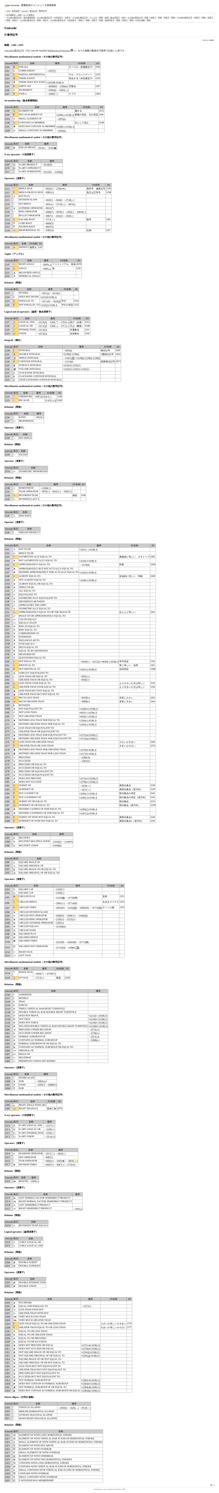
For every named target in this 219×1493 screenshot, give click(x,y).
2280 (7, 778)
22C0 (7, 1125)
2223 (7, 293)
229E (7, 934)
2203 (7, 78)
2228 (7, 326)
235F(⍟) (60, 923)
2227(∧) (50, 1125)
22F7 (7, 1452)
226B (7, 701)
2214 (7, 196)
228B (7, 821)
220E (7, 148)
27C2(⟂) (40, 977)
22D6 (7, 1309)
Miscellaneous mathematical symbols (22, 56)
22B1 (7, 1033)
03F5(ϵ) (62, 119)
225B (7, 644)
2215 (7, 200)
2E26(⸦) (86, 786)
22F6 (7, 1449)
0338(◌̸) (60, 82)
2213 (7, 192)
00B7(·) (49, 216)
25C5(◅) (95, 1036)
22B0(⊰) (86, 757)
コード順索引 (28, 15)
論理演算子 (109, 20)
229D (7, 930)
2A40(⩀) (68, 841)
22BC (7, 1085)
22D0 (7, 1262)
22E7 (7, 1369)
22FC (7, 1470)
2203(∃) (51, 82)
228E (7, 845)
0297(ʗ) (52, 71)
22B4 (7, 1043)
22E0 (7, 1345)
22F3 (7, 1438)
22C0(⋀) (43, 322)
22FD (7, 1473)
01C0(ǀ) (56, 293)
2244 (7, 561)
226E (7, 712)
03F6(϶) (62, 131)
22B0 (7, 1029)
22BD (7, 1088)
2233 (7, 380)
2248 (7, 576)
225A (7, 640)
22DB (7, 1327)
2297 (7, 908)
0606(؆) (50, 223)
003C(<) (85, 676)
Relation (8, 444)
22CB (7, 1205)
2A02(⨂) (72, 908)
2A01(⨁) (60, 897)
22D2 (7, 1282)
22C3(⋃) (43, 333)
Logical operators (13, 1232)
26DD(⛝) (71, 942)
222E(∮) (68, 365)
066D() (50, 1161)
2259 (7, 637)
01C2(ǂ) (96, 661)
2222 (7, 276)
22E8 (7, 1373)
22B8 (7, 1057)
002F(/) (49, 200)
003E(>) (85, 679)
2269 (7, 694)
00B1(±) (50, 192)
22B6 (7, 1050)
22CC (7, 1208)
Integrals (8, 340)
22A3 (7, 955)
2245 (7, 565)
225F (7, 658)
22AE (7, 1022)
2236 (7, 417)
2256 (7, 626)
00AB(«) (86, 697)
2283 (7, 789)
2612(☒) (60, 942)
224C (7, 591)
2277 (7, 746)
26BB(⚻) (52, 1084)
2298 (7, 912)
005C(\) (49, 204)
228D (7, 841)
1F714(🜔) (72, 903)
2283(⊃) (85, 797)
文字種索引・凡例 (13, 15)
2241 (7, 549)
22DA (7, 1324)
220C (7, 126)
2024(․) (69, 216)
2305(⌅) (41, 1084)
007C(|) (46, 293)
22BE (7, 1105)
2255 (7, 623)
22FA (7, 1463)
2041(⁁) (78, 1209)
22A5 (7, 978)
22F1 (7, 1418)
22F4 (7, 1442)
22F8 (7, 1456)
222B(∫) (67, 354)
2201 (7, 71)
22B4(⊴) (86, 1387)
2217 (7, 208)
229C (7, 926)
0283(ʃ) (68, 350)
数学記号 (33, 11)
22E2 (7, 1352)
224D (7, 594)
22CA (7, 1201)
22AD (7, 1019)
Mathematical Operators (61, 50)
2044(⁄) (59, 200)
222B (7, 350)
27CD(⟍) (60, 204)
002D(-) (49, 188)
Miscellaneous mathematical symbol (22, 137)
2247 (7, 572)
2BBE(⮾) (84, 908)
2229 (7, 330)
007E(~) (46, 491)
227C (7, 764)
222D (7, 358)
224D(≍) (85, 709)
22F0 (7, 1415)
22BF (7, 1108)
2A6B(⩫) (46, 488)
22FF (7, 1480)
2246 (7, 568)
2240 (7, 532)
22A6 (7, 994)
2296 (7, 903)
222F (7, 365)
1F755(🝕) (61, 947)
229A (7, 919)
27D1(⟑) (65, 322)
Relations (9, 282)
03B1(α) (50, 230)
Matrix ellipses (11, 1397)
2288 (7, 809)
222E (7, 361)
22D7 (7, 1313)
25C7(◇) (50, 1153)
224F (7, 601)
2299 (7, 916)
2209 (7, 115)
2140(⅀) (59, 172)
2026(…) (74, 1408)
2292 (7, 872)
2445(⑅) (35, 1181)
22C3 (7, 1136)
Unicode (24, 11)
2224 (7, 297)
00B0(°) (49, 212)
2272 (7, 728)
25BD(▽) (53, 94)
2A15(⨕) (69, 361)
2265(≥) (84, 724)
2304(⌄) (54, 326)
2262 (7, 669)
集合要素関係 (29, 17)
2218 (7, 212)
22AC (7, 1015)
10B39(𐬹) (81, 212)
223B (7, 488)
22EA (7, 1380)
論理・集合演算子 (112, 17)
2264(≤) (84, 720)
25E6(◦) (70, 212)
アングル (93, 17)
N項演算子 (58, 17)
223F (7, 516)
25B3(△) (63, 90)
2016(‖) (57, 301)
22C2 (7, 1133)
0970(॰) (60, 212)
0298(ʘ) (60, 915)
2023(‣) (41, 148)
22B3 (7, 1040)
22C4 (7, 1153)
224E (7, 598)
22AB (7, 1012)
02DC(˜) (68, 491)
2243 (7, 557)
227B (7, 761)
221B (7, 223)
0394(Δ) (52, 90)
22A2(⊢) (94, 1015)
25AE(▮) (52, 148)
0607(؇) (50, 227)
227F (7, 775)
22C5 (7, 1157)
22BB (7, 1081)
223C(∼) (85, 549)
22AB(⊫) (94, 1026)
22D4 (7, 1302)
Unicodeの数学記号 (14, 50)
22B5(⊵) (86, 1390)
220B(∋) (61, 127)
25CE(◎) (71, 919)
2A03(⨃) (57, 841)
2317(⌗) (87, 1306)
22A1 (7, 947)
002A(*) (50, 208)
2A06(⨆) (60, 893)
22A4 (7, 973)
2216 (7, 204)
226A (7, 698)
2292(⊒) (86, 1356)
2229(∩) (50, 1133)
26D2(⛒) (60, 908)
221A (7, 219)
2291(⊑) (86, 1352)
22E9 (7, 1376)
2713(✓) (50, 219)
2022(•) (59, 216)
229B (7, 923)
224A (7, 584)
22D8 (7, 1316)
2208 (7, 111)
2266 (7, 683)
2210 (7, 168)
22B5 (7, 1047)
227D (7, 768)
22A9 (7, 1005)
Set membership (12, 100)
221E (7, 247)
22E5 (7, 1362)
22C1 (7, 1129)
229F (7, 937)
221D (7, 230)
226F (7, 716)
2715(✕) (71, 1164)
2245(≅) (84, 572)
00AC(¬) (57, 491)
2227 (7, 322)
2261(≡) (84, 669)
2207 (7, 94)
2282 (7, 785)
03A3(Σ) (48, 172)
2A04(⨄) (57, 845)
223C (7, 491)
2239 (7, 454)
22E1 (7, 1349)
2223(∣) (44, 297)
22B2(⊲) (86, 1380)
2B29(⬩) (61, 1153)
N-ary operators (12, 154)
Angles (7, 254)
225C (7, 647)
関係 (101, 17)
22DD (7, 1335)
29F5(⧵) (71, 204)
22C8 (7, 1181)
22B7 (7, 1054)
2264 (7, 676)
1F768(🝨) (51, 973)
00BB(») (86, 701)
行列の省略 (140, 20)
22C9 (7, 1198)
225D (7, 651)
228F (7, 862)
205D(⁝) (63, 1408)
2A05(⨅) (60, 889)
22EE (7, 1407)
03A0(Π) (48, 164)
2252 (7, 612)
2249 (7, 580)
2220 (7, 269)
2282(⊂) (85, 793)
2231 (7, 373)
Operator (9, 427)
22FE (7, 1477)
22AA (7, 1008)
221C (7, 227)
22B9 (7, 1061)
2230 (7, 369)
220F (7, 164)
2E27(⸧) (86, 789)
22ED (7, 1390)
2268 (7, 690)
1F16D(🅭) (61, 926)
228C (7, 838)
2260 (7, 661)
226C (7, 705)
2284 (7, 793)
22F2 (7, 1435)
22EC (7, 1387)
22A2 (7, 952)
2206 (7, 90)
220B (7, 122)
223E (7, 499)
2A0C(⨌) (70, 358)
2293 (7, 889)
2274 (7, 735)
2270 (7, 720)
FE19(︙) (86, 1408)
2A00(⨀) (83, 915)
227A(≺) (85, 778)
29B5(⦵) (60, 903)
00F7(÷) (60, 1164)
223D (7, 495)
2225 (7, 301)
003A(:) (40, 417)
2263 (7, 673)
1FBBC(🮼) (73, 947)
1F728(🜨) (73, 897)
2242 (7, 553)
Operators (9, 178)
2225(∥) (45, 305)
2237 (7, 421)
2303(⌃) (54, 322)
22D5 (7, 1306)
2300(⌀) (64, 86)
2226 (7, 305)
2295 (7, 897)
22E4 (7, 1359)
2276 (7, 742)
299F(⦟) (47, 269)
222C (7, 354)
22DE (7, 1338)
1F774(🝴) (97, 908)
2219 (7, 216)
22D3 (7, 1286)
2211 (7, 172)
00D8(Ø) (53, 86)
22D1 (7, 1266)
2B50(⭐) (73, 1161)
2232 (7, 376)
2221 (7, 272)
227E (7, 771)
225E (7, 654)
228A (7, 817)
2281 (7, 782)
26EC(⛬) (39, 396)
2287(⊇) (85, 813)
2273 (7, 731)
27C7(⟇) (65, 326)
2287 (7, 805)
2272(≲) (85, 735)
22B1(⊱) (86, 761)
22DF (7, 1342)
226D (7, 708)
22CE (7, 1242)
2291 (7, 869)
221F (7, 264)
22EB (7, 1383)
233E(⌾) (60, 919)
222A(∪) (50, 1136)
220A (7, 119)
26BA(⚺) (42, 1081)
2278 (7, 750)
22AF (7, 1026)
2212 (7, 189)
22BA (7, 1078)
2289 (7, 813)
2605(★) (61, 1161)
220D (7, 130)
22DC (7, 1331)
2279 (7, 753)
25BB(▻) (95, 1040)
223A (7, 471)
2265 (7, 679)
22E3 (7, 1356)
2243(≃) (84, 561)
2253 (7, 616)
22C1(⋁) (43, 326)
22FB (7, 1466)
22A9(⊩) (94, 1022)
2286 (7, 801)
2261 (7, 665)
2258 (7, 633)
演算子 (68, 17)
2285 (7, 797)
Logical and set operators (17, 311)
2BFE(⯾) (47, 264)
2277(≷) (84, 754)
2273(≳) (85, 738)
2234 (7, 396)
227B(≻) (85, 782)
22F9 (7, 1459)
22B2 (7, 1036)
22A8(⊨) (94, 1019)
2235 (7, 400)
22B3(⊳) (86, 1383)
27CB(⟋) (69, 200)
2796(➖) (61, 188)
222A (7, 333)
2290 (7, 865)
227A (7, 757)
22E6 (7, 1366)
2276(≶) (84, 750)
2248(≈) (84, 580)
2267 (7, 687)
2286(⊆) (85, 809)
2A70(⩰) (86, 565)
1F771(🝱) (84, 942)
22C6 (7, 1161)
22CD (7, 1225)
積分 (124, 17)
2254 (7, 619)
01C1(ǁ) (46, 301)
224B (7, 587)
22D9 (7, 1320)
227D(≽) (86, 1349)
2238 (7, 438)
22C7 (7, 1164)
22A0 (7, 942)
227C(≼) (86, 1345)
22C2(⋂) (43, 330)
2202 (7, 75)
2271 (7, 724)
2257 (7, 630)
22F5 (7, 1445)
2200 (7, 67)
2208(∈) (61, 115)
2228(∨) (50, 1129)
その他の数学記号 (14, 17)
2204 (7, 82)
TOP (8, 11)
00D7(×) (50, 1164)
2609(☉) (71, 915)
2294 (7, 893)
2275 (7, 738)
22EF (7, 1411)
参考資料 (16, 11)
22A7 (7, 998)
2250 (7, 605)
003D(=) (86, 661)
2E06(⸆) (39, 973)
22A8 (7, 1001)
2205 (7, 86)
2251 (7, 608)
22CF (7, 1245)
